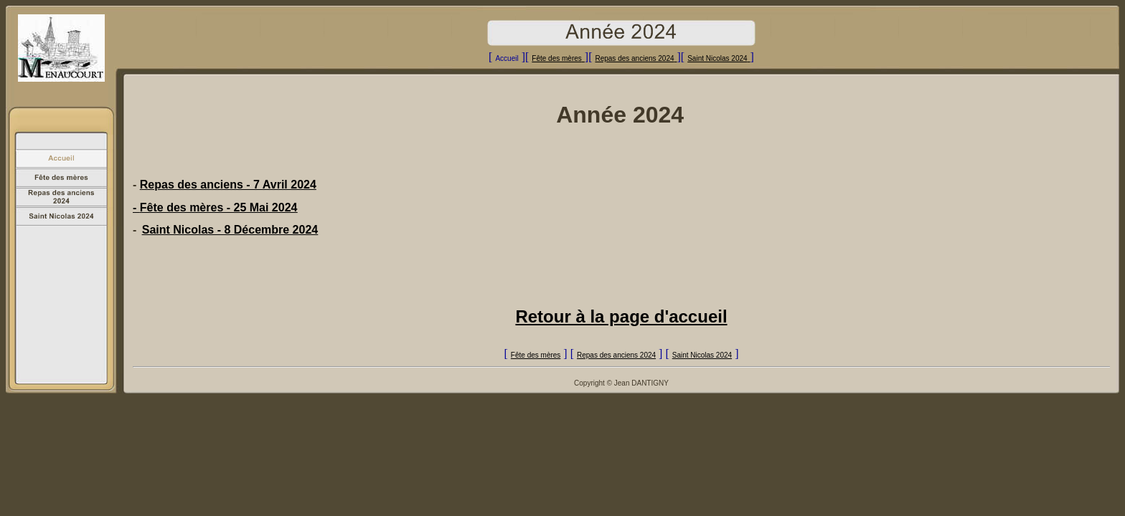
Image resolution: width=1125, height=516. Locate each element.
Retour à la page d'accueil (621, 316)
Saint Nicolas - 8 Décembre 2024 (230, 230)
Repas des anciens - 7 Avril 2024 (228, 184)
